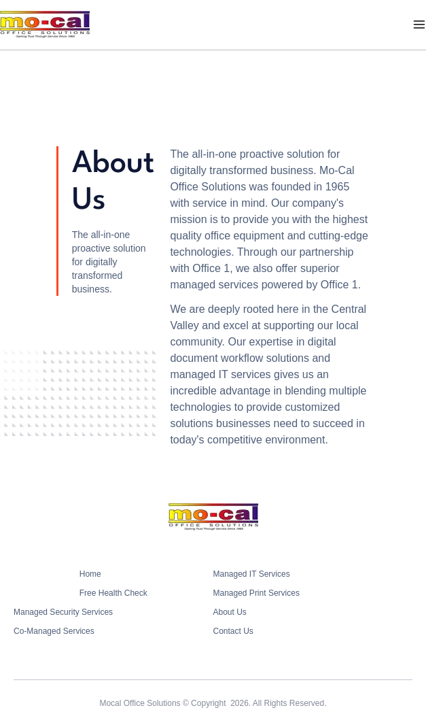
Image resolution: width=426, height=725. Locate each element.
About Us (230, 612)
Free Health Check (113, 593)
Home (90, 574)
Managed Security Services (63, 612)
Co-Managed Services (54, 631)
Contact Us (233, 631)
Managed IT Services (251, 574)
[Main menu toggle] (419, 24)
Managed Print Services (256, 593)
